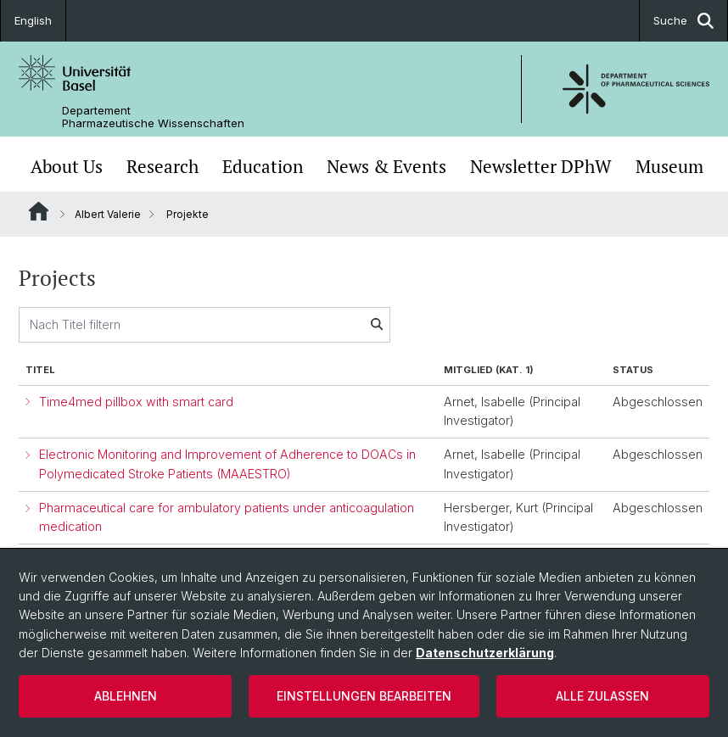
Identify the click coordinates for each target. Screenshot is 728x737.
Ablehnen (125, 696)
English (33, 20)
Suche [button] (683, 21)
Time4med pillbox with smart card (136, 401)
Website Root (38, 211)
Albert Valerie (108, 214)
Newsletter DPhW (541, 166)
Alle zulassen (602, 696)
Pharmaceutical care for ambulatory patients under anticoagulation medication (226, 517)
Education (262, 166)
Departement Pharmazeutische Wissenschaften (153, 117)
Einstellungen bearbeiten (364, 696)
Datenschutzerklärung (485, 652)
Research (162, 166)
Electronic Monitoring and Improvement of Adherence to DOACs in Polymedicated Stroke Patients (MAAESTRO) (227, 464)
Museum (669, 166)
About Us (67, 166)
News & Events (386, 166)
